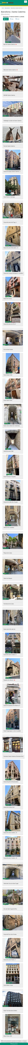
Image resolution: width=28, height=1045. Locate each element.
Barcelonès (7, 8)
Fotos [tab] (6, 19)
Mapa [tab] (11, 19)
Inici (3, 8)
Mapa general (14, 1043)
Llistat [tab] (17, 19)
